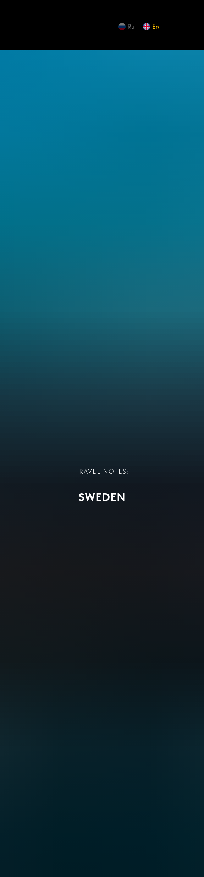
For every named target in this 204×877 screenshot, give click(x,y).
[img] (31, 28)
